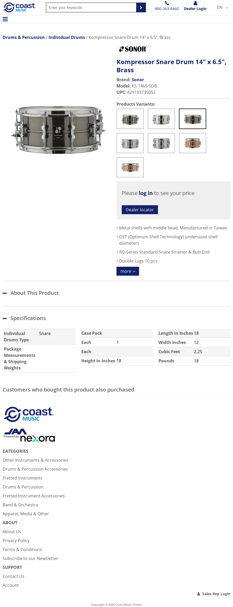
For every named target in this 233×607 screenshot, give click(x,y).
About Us (12, 531)
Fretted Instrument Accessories (34, 496)
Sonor (138, 80)
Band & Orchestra (20, 505)
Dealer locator (140, 210)
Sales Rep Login (216, 593)
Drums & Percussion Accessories (35, 469)
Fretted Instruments (23, 478)
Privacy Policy (16, 540)
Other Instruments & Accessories (35, 460)
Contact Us (13, 576)
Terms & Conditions (22, 549)
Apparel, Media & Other (26, 514)
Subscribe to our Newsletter (30, 558)
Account (11, 585)
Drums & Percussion (23, 487)
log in (146, 193)
